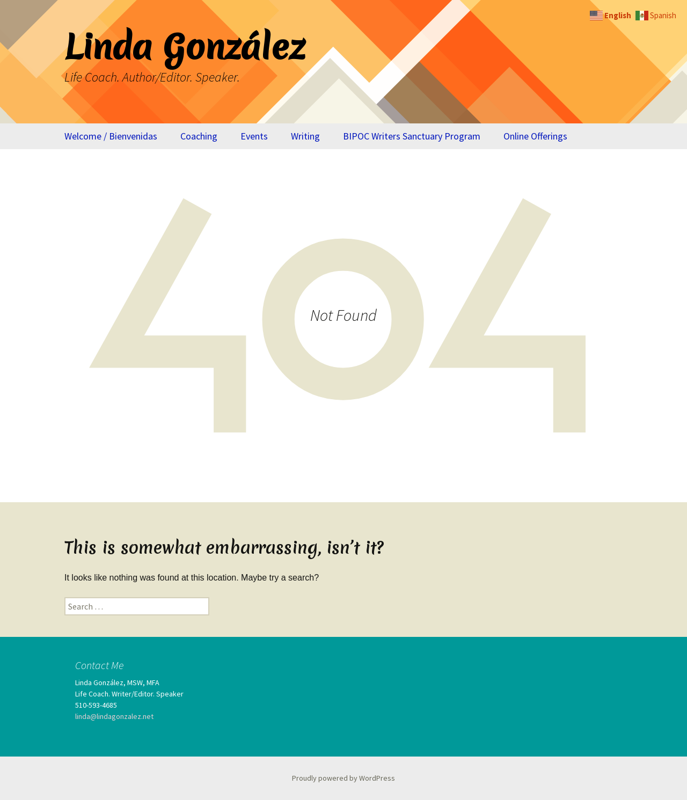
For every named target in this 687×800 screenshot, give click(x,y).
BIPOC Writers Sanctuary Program (411, 136)
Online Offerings (535, 136)
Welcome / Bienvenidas (110, 136)
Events (254, 136)
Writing (305, 136)
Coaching (198, 136)
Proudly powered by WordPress (343, 778)
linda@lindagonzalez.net (114, 716)
